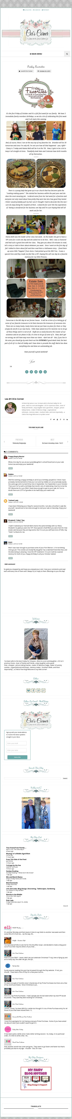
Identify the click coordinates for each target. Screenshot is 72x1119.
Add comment (10, 565)
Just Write (9, 862)
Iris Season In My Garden (15, 892)
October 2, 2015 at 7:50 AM (15, 477)
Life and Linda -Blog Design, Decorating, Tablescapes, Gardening (30, 890)
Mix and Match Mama (14, 878)
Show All (65, 907)
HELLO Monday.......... (18, 929)
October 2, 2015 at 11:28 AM (15, 503)
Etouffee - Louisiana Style (19, 942)
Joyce (10, 543)
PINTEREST (45, 10)
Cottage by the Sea (13, 867)
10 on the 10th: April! (13, 897)
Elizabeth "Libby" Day (16, 521)
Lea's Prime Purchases (18, 954)
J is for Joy (9, 857)
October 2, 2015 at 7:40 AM (15, 459)
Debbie (11, 475)
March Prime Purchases (18, 1043)
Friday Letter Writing (18, 1031)
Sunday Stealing (12, 872)
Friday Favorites (11, 886)
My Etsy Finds (16, 967)
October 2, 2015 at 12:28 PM (15, 523)
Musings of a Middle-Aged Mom (18, 855)
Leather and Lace (12, 868)
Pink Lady (10, 902)
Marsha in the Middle (14, 896)
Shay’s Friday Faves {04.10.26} (16, 880)
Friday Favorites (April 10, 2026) (17, 903)
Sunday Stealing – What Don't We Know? (20, 874)
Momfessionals (12, 884)
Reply (10, 469)
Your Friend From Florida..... (16, 849)
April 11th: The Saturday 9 (15, 851)
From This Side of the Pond (16, 861)
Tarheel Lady (13, 501)
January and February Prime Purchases (22, 1018)
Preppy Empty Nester (16, 457)
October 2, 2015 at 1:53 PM (15, 545)
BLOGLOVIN (27, 10)
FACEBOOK (36, 10)
